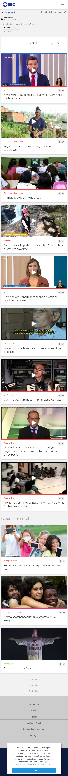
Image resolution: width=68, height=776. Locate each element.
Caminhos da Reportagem (14, 142)
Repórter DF (8, 241)
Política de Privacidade (26, 765)
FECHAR (34, 770)
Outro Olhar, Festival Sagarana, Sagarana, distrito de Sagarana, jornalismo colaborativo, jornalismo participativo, (34, 451)
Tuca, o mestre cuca (11, 31)
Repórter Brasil (9, 90)
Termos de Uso (44, 765)
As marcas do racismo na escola (23, 197)
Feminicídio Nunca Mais (17, 668)
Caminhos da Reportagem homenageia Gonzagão (33, 400)
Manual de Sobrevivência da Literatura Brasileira (19, 24)
